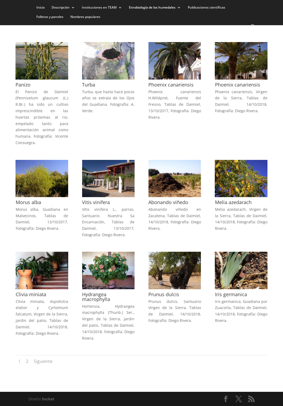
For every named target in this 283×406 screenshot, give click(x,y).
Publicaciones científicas (206, 8)
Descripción (61, 8)
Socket (48, 398)
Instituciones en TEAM (99, 8)
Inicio (40, 8)
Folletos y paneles (49, 17)
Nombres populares (85, 17)
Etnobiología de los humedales (152, 8)
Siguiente (43, 361)
